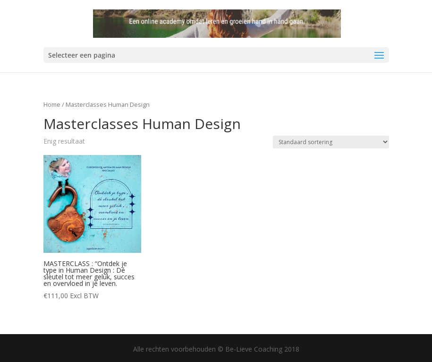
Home (51, 104)
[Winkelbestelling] (331, 142)
